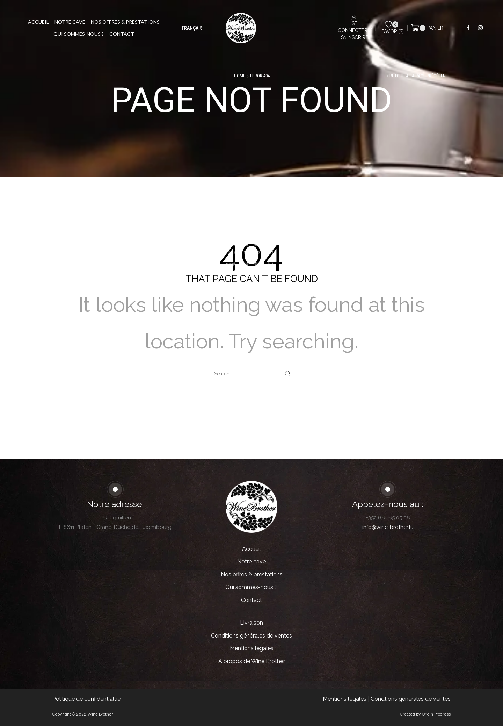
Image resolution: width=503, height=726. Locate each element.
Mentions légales (252, 648)
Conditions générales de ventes (251, 635)
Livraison (251, 622)
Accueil (38, 22)
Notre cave (69, 22)
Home (239, 75)
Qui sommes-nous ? (78, 34)
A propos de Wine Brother (251, 661)
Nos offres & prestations (125, 22)
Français (194, 28)
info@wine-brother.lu (388, 527)
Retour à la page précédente (420, 75)
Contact (121, 34)
